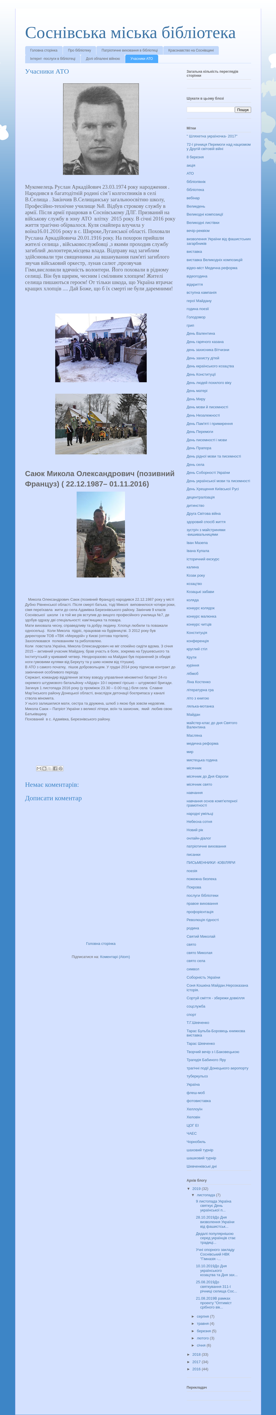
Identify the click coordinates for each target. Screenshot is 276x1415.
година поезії (198, 309)
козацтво (194, 584)
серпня (203, 1316)
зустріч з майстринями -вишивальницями (206, 532)
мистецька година (202, 760)
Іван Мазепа (197, 543)
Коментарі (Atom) (115, 957)
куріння (193, 665)
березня (204, 1331)
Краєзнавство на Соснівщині (191, 50)
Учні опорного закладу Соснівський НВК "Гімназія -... (215, 1254)
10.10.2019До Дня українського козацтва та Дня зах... (217, 1270)
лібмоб (192, 673)
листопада (206, 1195)
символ (193, 969)
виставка (194, 251)
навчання (195, 793)
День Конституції (201, 374)
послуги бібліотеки (203, 895)
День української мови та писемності (218, 481)
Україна (193, 1084)
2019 (197, 1189)
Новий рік (195, 830)
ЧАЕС (192, 1133)
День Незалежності (203, 415)
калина (193, 567)
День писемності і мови (207, 440)
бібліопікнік (196, 182)
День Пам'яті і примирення (210, 423)
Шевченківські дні (202, 1166)
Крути (191, 657)
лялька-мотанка (200, 706)
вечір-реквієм (198, 230)
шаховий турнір (200, 1150)
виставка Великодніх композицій (215, 260)
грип (190, 325)
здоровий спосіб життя (206, 522)
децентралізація (201, 497)
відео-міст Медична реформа (212, 268)
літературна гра (200, 690)
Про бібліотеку (79, 50)
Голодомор (196, 317)
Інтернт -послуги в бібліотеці (53, 59)
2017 (197, 1362)
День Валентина (201, 333)
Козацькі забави (200, 592)
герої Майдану (199, 301)
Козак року (196, 575)
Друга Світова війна (204, 513)
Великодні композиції (205, 214)
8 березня (195, 157)
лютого (203, 1338)
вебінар (193, 198)
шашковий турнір (201, 1158)
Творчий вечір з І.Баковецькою (213, 1052)
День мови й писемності (207, 407)
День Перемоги (200, 431)
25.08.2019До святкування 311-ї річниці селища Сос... (216, 1286)
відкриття (195, 284)
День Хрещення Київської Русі (213, 489)
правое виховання (202, 903)
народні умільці (200, 813)
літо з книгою (198, 698)
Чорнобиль (196, 1142)
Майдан (193, 714)
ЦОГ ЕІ (193, 1125)
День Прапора (199, 448)
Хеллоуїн (194, 1109)
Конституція (197, 632)
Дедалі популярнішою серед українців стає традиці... (216, 1238)
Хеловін (193, 1117)
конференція (198, 641)
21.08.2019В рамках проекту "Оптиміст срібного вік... (214, 1302)
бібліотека (195, 190)
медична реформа (203, 743)
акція (191, 165)
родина (193, 928)
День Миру (196, 399)
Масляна (194, 735)
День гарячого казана (205, 342)
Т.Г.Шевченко (198, 1022)
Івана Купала (198, 551)
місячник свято (199, 784)
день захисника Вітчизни (208, 350)
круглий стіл (197, 649)
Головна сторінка (43, 50)
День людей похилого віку (209, 383)
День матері (197, 391)
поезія (192, 871)
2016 (197, 1369)
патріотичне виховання (206, 846)
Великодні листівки (203, 222)
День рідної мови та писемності (214, 456)
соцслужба (196, 1006)
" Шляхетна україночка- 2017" (212, 136)
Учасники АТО (141, 59)
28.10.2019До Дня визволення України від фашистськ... (215, 1221)
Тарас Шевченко (201, 1043)
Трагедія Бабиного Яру (206, 1060)
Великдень (196, 206)
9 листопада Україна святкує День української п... (213, 1205)
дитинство (195, 505)
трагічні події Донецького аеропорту (218, 1068)
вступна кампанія (202, 292)
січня (201, 1345)
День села (195, 464)
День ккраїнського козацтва (210, 366)
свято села (196, 961)
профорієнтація (200, 912)
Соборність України (203, 977)
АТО (190, 173)
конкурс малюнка (202, 616)
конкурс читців (199, 624)
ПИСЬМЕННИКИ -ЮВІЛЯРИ (211, 862)
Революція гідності (203, 920)
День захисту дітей (203, 358)
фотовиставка (199, 1101)
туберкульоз (197, 1076)
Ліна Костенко (199, 682)
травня (203, 1323)
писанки (193, 854)
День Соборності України (208, 472)
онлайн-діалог (199, 838)
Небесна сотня (199, 821)
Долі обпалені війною (103, 59)
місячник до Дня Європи (208, 776)
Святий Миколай (201, 936)
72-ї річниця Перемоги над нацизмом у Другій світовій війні (219, 146)
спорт (191, 1014)
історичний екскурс (203, 559)
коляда (193, 600)
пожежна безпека (202, 879)
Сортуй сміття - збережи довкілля (216, 998)
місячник (194, 768)
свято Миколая (200, 953)
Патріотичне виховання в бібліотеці (130, 50)
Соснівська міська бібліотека (130, 32)
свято (191, 944)
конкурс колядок (201, 608)
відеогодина (197, 276)
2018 (197, 1354)
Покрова (194, 887)
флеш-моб (196, 1093)
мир (190, 752)
